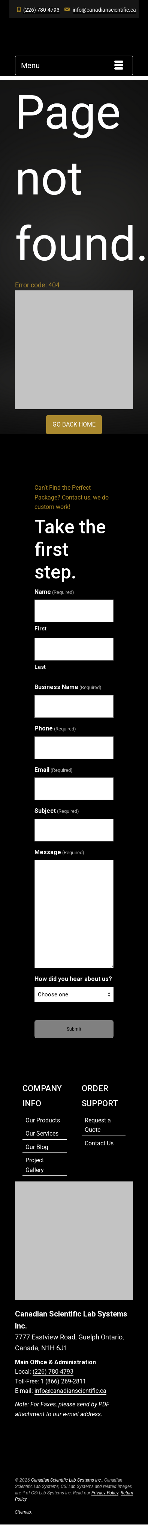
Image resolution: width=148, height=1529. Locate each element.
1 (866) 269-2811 (63, 1381)
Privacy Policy (104, 1493)
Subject (56, 811)
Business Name (68, 687)
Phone (55, 729)
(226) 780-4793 (41, 10)
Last (40, 667)
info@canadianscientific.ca (104, 10)
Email (53, 770)
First (40, 628)
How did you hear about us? (73, 978)
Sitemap (23, 1512)
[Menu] (74, 65)
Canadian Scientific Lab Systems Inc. (66, 1480)
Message (59, 853)
